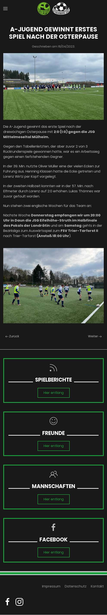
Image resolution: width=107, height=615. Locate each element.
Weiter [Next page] (95, 336)
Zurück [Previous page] (12, 336)
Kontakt (97, 587)
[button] (5, 8)
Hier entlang (54, 392)
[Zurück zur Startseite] (53, 8)
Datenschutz (76, 587)
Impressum (51, 587)
